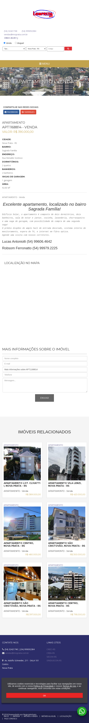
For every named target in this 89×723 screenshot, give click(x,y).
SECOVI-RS (52, 656)
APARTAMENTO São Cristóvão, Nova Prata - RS (22, 604)
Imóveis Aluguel (49, 716)
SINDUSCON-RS (54, 660)
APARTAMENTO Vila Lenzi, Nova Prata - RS (64, 484)
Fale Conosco (10, 719)
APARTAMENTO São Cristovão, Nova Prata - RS (66, 544)
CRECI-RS (51, 649)
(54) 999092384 (29, 31)
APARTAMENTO (22, 462)
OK (44, 695)
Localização (66, 716)
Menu (44, 63)
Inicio (6, 716)
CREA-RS (51, 653)
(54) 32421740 (10, 31)
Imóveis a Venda (31, 716)
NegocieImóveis (29, 714)
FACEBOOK (11, 112)
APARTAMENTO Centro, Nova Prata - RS (19, 544)
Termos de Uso (69, 686)
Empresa (16, 716)
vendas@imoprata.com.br (16, 34)
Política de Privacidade (43, 686)
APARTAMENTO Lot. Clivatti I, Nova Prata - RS (22, 484)
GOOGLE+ (28, 112)
